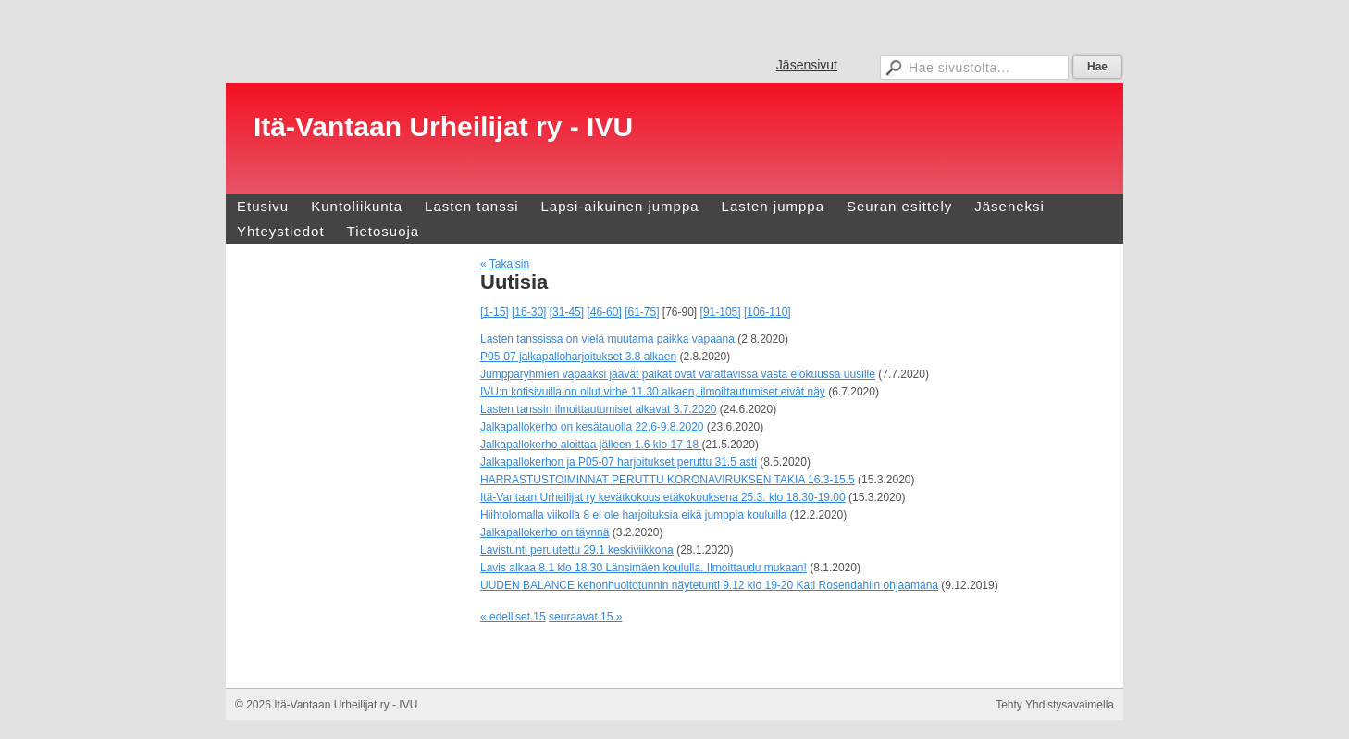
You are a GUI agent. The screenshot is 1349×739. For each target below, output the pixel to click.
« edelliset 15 (513, 616)
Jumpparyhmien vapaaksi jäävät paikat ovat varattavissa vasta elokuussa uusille (677, 374)
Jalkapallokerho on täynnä (544, 532)
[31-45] (567, 312)
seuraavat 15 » (585, 616)
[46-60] (604, 312)
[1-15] (494, 312)
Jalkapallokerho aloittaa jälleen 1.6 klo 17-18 (591, 444)
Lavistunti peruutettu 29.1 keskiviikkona (577, 550)
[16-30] (529, 312)
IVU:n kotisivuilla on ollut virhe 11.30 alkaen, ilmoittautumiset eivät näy (652, 391)
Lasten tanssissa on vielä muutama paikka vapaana (607, 338)
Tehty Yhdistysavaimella (1055, 704)
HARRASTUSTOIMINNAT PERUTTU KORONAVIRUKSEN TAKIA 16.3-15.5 (667, 479)
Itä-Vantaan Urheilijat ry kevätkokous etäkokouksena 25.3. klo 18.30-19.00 (663, 497)
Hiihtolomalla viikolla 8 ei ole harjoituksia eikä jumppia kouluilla (633, 514)
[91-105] (720, 312)
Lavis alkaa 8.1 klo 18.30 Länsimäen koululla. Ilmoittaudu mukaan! (643, 567)
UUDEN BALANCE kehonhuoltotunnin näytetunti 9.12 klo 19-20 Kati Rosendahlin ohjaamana (709, 585)
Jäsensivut (806, 64)
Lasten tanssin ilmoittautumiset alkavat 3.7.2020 (598, 409)
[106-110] (767, 312)
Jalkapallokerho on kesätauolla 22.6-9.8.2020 (592, 426)
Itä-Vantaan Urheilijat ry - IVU (443, 126)
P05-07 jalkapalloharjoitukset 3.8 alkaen (578, 356)
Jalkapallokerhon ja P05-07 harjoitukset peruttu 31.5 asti (618, 462)
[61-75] (642, 312)
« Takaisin (504, 263)
